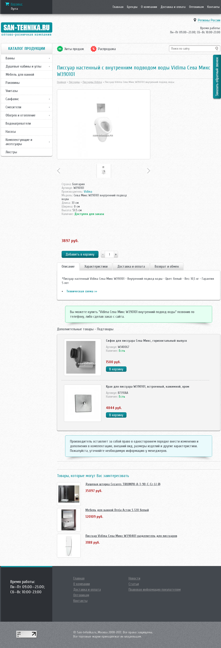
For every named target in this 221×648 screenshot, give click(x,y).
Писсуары (74, 82)
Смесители (13, 107)
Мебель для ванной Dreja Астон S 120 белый (117, 510)
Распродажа (107, 49)
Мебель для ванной (20, 74)
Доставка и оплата (173, 7)
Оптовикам (196, 7)
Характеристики (96, 266)
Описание (68, 266)
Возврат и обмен (167, 266)
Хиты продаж (74, 49)
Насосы (11, 132)
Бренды (132, 7)
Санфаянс (12, 99)
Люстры (11, 152)
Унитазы (12, 91)
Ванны (10, 58)
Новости (134, 578)
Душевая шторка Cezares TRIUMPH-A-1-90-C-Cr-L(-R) (122, 484)
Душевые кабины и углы (23, 66)
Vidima (88, 192)
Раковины (13, 83)
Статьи (134, 584)
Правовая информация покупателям (155, 589)
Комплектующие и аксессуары (19, 142)
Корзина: (17, 4)
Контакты (213, 7)
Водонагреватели (18, 123)
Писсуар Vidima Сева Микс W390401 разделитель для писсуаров (131, 536)
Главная (118, 7)
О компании (149, 7)
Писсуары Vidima (92, 82)
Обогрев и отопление (20, 115)
